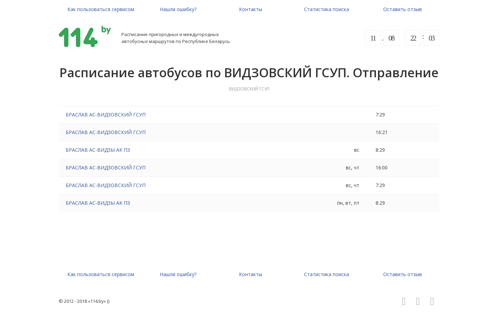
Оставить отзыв (402, 9)
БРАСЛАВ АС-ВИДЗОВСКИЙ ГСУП (106, 114)
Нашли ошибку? (178, 9)
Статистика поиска (326, 9)
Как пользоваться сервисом (100, 9)
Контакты (250, 9)
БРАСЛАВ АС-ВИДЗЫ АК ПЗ (98, 150)
